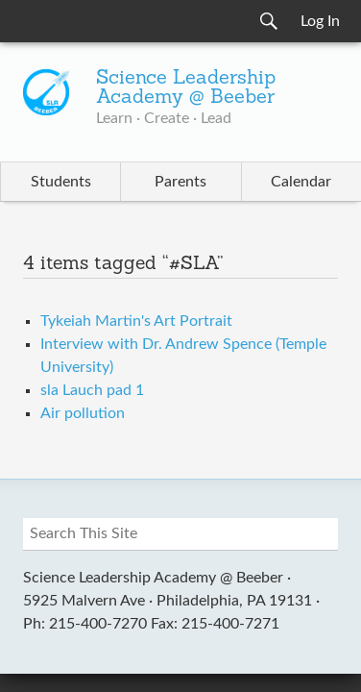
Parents (180, 181)
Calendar (301, 181)
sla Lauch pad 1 (92, 390)
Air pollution (82, 413)
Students (61, 181)
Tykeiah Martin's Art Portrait (136, 321)
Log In (320, 21)
